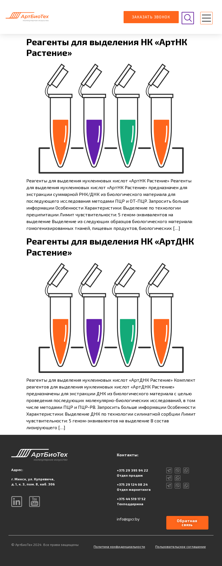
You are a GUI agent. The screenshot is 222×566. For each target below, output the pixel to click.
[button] (206, 19)
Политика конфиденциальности (119, 546)
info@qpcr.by (128, 519)
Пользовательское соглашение (180, 546)
